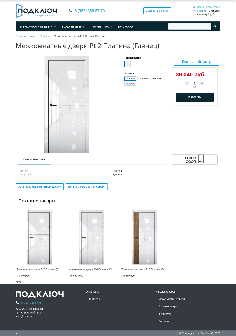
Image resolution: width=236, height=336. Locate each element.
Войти (200, 7)
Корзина (201, 10)
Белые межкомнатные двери (86, 186)
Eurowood (164, 321)
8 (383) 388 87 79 (89, 10)
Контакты (94, 299)
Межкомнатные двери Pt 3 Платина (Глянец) (40, 269)
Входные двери (168, 306)
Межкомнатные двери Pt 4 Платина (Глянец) (93, 269)
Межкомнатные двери (172, 299)
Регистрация (213, 7)
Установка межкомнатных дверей (39, 186)
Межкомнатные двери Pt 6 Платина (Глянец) (146, 269)
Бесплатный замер (157, 10)
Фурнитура (165, 313)
